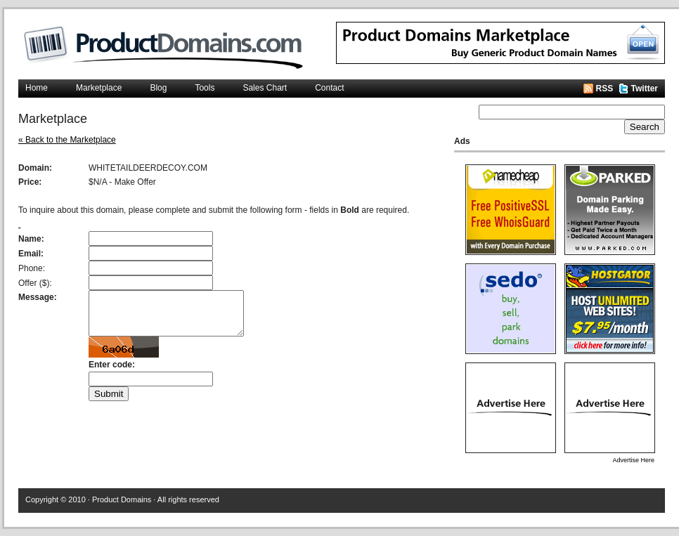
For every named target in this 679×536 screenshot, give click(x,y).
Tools (204, 88)
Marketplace (99, 88)
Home (36, 88)
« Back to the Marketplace (67, 140)
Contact (329, 88)
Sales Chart (264, 88)
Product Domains (121, 499)
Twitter (644, 88)
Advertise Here (633, 460)
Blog (158, 88)
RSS (605, 88)
